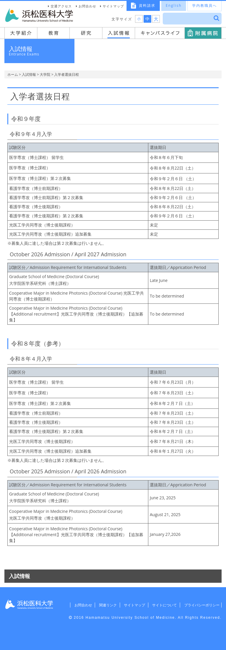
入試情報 (29, 74)
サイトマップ (113, 6)
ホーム (12, 74)
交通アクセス (61, 6)
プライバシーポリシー (200, 605)
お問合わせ (87, 6)
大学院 (45, 74)
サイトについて (161, 605)
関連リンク (102, 605)
